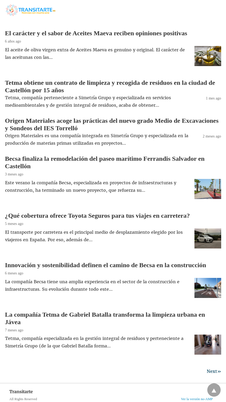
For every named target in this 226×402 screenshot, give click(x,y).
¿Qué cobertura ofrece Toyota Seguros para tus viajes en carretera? (97, 215)
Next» (214, 371)
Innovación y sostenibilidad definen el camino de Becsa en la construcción (105, 265)
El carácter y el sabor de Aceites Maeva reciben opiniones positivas (96, 33)
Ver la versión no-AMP (197, 399)
